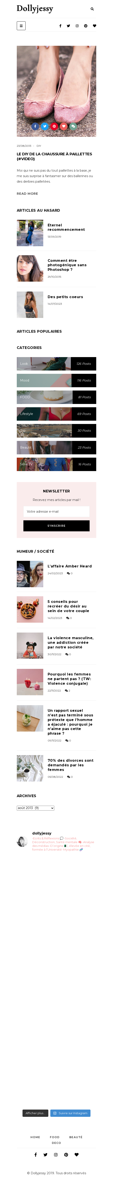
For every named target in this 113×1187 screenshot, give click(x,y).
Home (35, 1137)
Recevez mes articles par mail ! (56, 500)
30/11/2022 (54, 654)
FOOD (55, 1137)
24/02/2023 (55, 573)
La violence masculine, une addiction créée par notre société (71, 642)
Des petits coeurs (65, 297)
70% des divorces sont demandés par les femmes (70, 765)
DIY (39, 145)
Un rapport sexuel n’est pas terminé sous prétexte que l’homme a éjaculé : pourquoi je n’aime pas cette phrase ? (70, 722)
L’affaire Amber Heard (70, 566)
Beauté (76, 1137)
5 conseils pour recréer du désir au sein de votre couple (68, 606)
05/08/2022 (55, 776)
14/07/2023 (55, 303)
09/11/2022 (54, 740)
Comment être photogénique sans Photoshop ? (67, 265)
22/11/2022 (54, 690)
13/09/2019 (54, 236)
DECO (56, 1143)
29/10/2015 (54, 276)
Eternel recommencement (66, 227)
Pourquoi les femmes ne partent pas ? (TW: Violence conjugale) (69, 679)
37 (75, 126)
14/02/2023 (55, 618)
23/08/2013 (24, 145)
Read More (27, 194)
